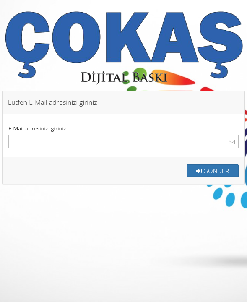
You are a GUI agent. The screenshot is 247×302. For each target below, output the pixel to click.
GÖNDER (212, 170)
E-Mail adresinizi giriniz (37, 128)
